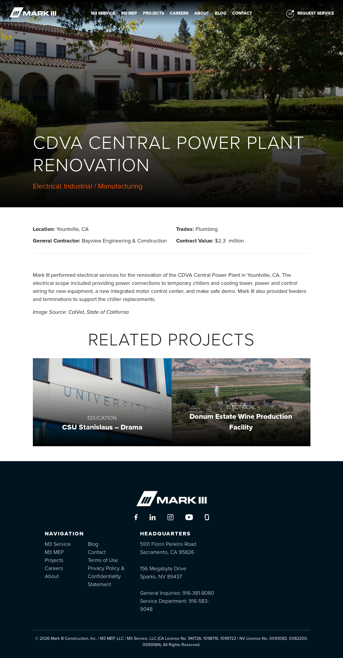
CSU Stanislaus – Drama (102, 427)
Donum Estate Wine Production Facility (241, 422)
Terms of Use (103, 560)
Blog (220, 13)
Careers (179, 13)
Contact (242, 13)
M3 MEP (129, 13)
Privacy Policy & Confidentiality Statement (106, 576)
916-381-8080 (198, 593)
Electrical (47, 186)
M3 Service (103, 13)
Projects (153, 13)
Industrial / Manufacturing (103, 186)
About (201, 13)
